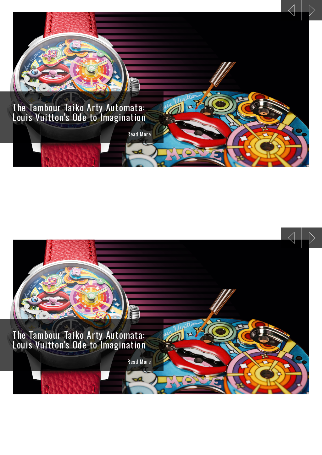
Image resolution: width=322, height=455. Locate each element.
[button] (291, 10)
